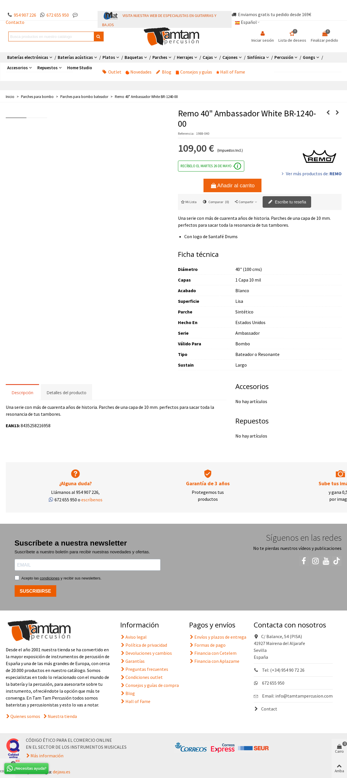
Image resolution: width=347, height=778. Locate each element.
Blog (163, 72)
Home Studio (79, 67)
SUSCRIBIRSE (35, 591)
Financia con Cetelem (212, 653)
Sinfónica (256, 57)
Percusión (283, 57)
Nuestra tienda (62, 716)
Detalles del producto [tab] (66, 392)
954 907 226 (25, 15)
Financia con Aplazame (214, 661)
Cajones (230, 57)
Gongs (309, 57)
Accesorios (17, 67)
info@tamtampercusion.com (304, 696)
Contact (265, 709)
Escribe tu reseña (287, 202)
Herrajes (185, 57)
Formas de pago (207, 645)
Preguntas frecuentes (144, 669)
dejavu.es (61, 772)
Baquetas (134, 57)
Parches (159, 57)
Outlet (111, 72)
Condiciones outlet (141, 677)
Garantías (132, 661)
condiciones (50, 578)
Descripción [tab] (22, 392)
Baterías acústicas (75, 57)
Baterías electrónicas (27, 57)
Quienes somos (25, 716)
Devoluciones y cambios (146, 653)
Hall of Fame (230, 72)
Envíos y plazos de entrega (217, 636)
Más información (46, 755)
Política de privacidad (143, 645)
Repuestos (47, 67)
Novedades (139, 72)
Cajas (208, 57)
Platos (108, 57)
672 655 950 (57, 15)
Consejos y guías (194, 72)
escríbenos (91, 499)
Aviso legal (133, 636)
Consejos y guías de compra (149, 685)
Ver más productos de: (311, 173)
